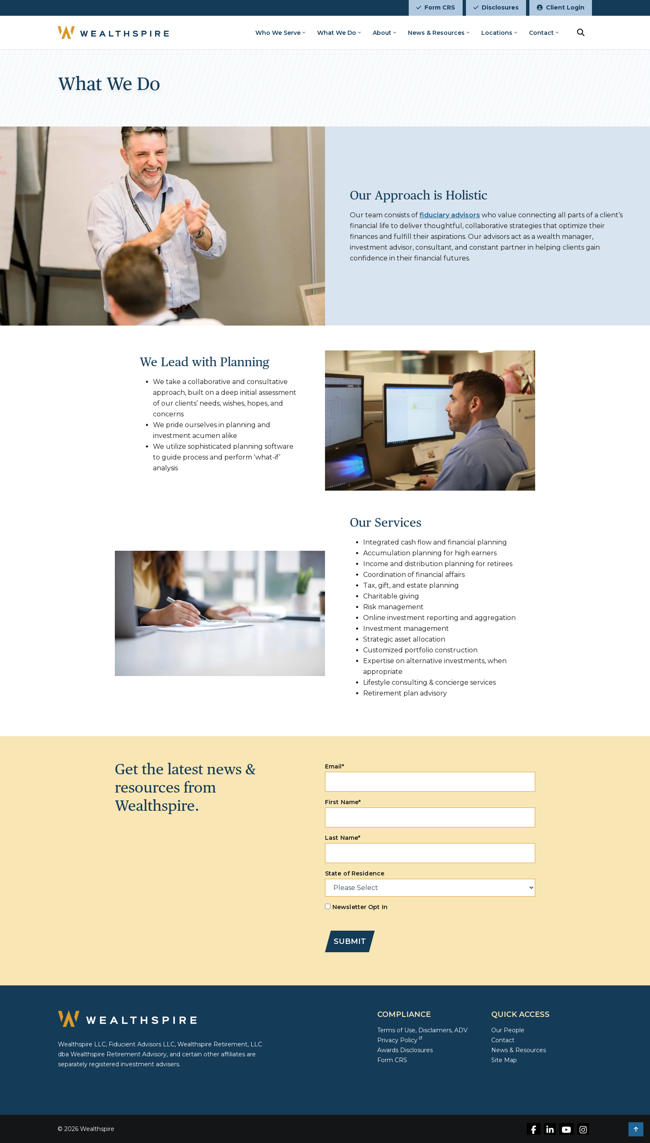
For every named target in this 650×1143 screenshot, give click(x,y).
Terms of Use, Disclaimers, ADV (422, 1030)
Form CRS (435, 7)
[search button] (581, 32)
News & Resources (436, 32)
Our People (507, 1030)
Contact (541, 32)
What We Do (336, 32)
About (382, 32)
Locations (496, 32)
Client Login (561, 7)
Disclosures (496, 7)
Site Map (504, 1060)
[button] (635, 1129)
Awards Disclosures (405, 1050)
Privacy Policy (399, 1040)
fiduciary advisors (450, 215)
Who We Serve (278, 32)
